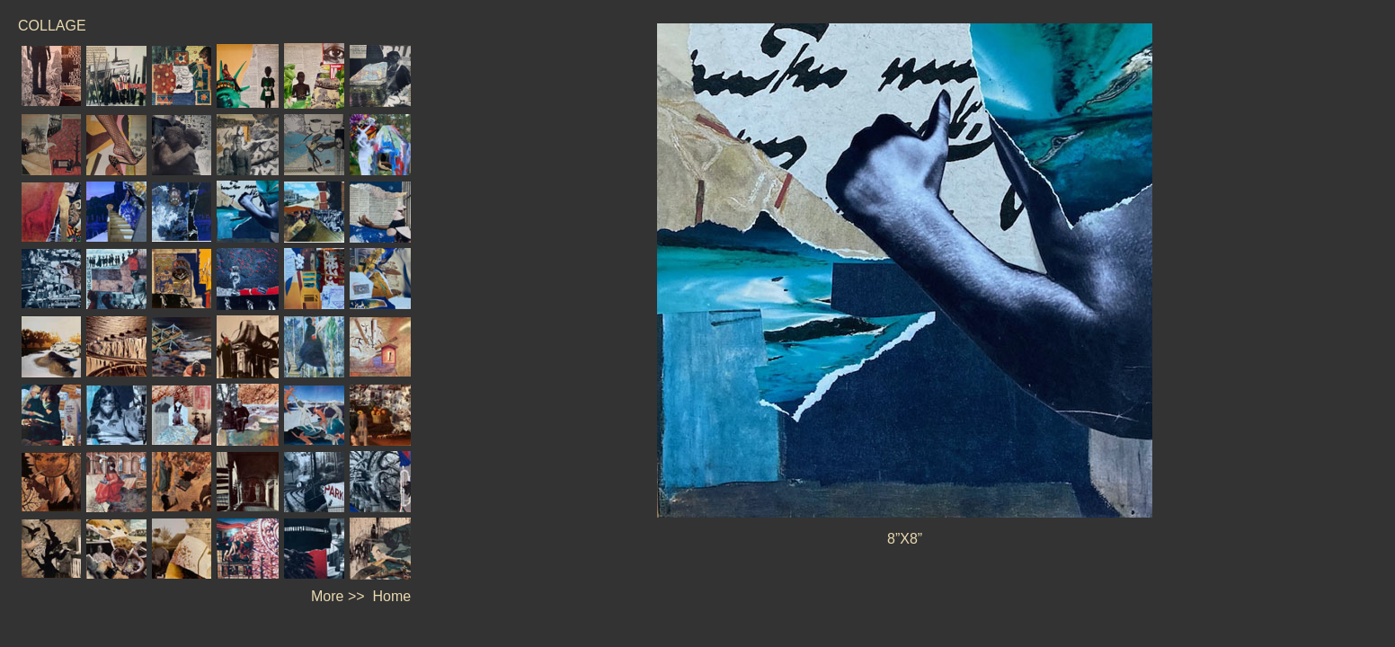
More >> (338, 596)
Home (392, 596)
